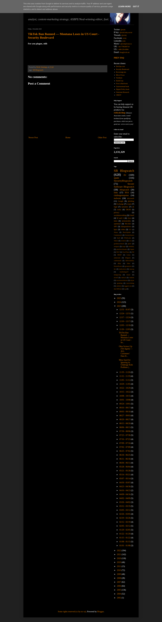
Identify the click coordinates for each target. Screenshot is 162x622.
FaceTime (126, 252)
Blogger (100, 611)
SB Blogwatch (38, 70)
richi (123, 41)
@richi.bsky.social (126, 32)
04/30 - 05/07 (125, 482)
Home (67, 137)
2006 (119, 586)
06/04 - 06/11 (125, 463)
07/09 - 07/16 (125, 443)
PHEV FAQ (119, 58)
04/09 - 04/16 (125, 494)
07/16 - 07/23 (125, 439)
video (123, 229)
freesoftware (118, 266)
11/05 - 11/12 (125, 380)
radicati (123, 277)
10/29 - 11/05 (125, 384)
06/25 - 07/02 (125, 451)
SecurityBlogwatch (123, 180)
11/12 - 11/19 (125, 376)
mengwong (117, 275)
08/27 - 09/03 (125, 415)
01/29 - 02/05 (125, 530)
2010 (119, 570)
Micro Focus (120, 75)
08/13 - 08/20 (125, 423)
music (128, 275)
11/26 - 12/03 (125, 329)
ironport (116, 246)
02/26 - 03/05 (125, 514)
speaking (120, 283)
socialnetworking (120, 215)
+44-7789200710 (123, 46)
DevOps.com (120, 66)
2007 (119, 582)
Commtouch (118, 235)
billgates (128, 258)
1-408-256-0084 (123, 49)
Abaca (116, 232)
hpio (115, 229)
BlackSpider (127, 232)
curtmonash (117, 260)
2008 (119, 578)
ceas (130, 241)
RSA (127, 192)
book (122, 83)
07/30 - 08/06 (125, 431)
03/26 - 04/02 (125, 502)
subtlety (118, 286)
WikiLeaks (127, 238)
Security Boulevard (122, 69)
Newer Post (33, 137)
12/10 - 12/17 (125, 321)
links (116, 192)
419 (130, 229)
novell (116, 277)
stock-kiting (130, 283)
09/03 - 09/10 (125, 411)
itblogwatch (124, 190)
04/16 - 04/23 (125, 490)
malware (117, 198)
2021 (119, 554)
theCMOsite (118, 289)
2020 (119, 558)
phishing (131, 201)
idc (115, 269)
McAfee (128, 224)
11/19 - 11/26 (125, 372)
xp (125, 289)
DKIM (128, 210)
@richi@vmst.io (126, 44)
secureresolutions (121, 280)
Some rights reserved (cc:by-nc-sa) (72, 611)
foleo (128, 263)
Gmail (132, 215)
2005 (119, 590)
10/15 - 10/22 (125, 392)
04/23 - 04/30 (125, 486)
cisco (129, 218)
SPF (115, 227)
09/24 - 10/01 (125, 404)
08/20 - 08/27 (125, 419)
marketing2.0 (124, 272)
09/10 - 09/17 (125, 408)
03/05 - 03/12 (125, 510)
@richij (123, 35)
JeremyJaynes (129, 235)
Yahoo (116, 241)
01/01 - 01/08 (125, 545)
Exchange (120, 204)
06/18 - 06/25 (125, 455)
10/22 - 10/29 (125, 388)
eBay (119, 263)
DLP (117, 252)
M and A (120, 218)
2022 (119, 550)
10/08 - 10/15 (125, 396)
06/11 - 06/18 (125, 459)
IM (133, 252)
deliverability (129, 260)
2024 (119, 302)
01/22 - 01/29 (125, 534)
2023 (119, 306)
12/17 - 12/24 (125, 317)
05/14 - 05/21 (125, 474)
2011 (119, 566)
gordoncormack (119, 244)
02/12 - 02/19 (125, 522)
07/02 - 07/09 (125, 447)
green (129, 244)
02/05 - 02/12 (125, 526)
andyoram (117, 258)
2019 (119, 562)
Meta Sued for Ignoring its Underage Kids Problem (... (126, 363)
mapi (123, 246)
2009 (119, 574)
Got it (136, 6)
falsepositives (126, 227)
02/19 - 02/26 (125, 518)
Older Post (102, 137)
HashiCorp (119, 81)
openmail (117, 224)
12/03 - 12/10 (125, 325)
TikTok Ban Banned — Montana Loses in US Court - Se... (126, 337)
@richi (123, 30)
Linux (128, 255)
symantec (124, 207)
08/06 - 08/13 (125, 427)
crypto (129, 204)
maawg (131, 269)
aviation (123, 241)
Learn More (124, 6)
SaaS (118, 238)
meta (115, 221)
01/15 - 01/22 (125, 538)
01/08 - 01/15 (125, 541)
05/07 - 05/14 (125, 478)
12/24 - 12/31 (125, 313)
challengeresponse (121, 195)
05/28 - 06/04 (125, 467)
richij (124, 38)
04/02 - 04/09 (125, 498)
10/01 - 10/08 (125, 400)
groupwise (128, 266)
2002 (119, 598)
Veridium (119, 78)
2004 (119, 594)
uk (133, 207)
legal (115, 207)
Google (120, 201)
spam (116, 177)
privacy (116, 213)
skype (132, 280)
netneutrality (126, 221)
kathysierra (122, 269)
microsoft (130, 198)
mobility (131, 246)
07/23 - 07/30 (125, 435)
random (131, 277)
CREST (118, 95)
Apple (132, 249)
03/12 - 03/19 (125, 506)
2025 (119, 298)
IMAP (119, 255)
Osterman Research (122, 92)
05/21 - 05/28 (125, 471)
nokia (119, 210)
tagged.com (128, 286)
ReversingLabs (121, 72)
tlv (125, 175)
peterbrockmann (121, 249)
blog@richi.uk (125, 52)
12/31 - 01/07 (125, 309)
